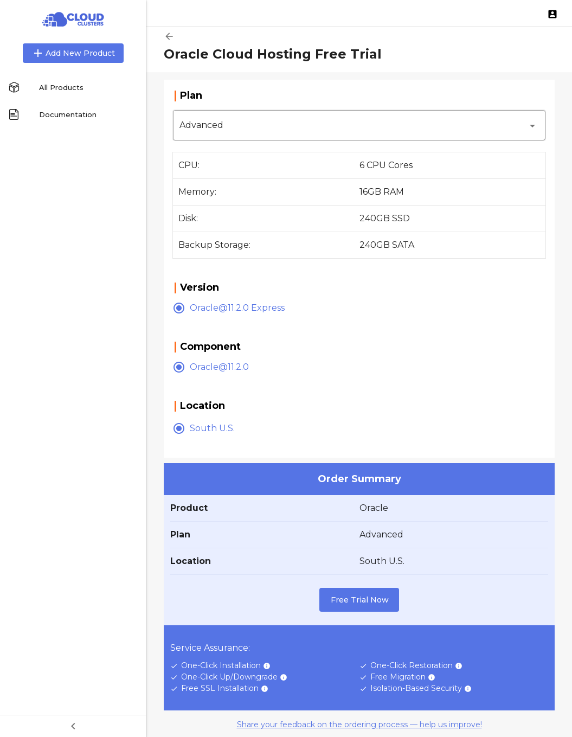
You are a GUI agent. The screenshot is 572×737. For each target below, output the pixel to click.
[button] (359, 125)
